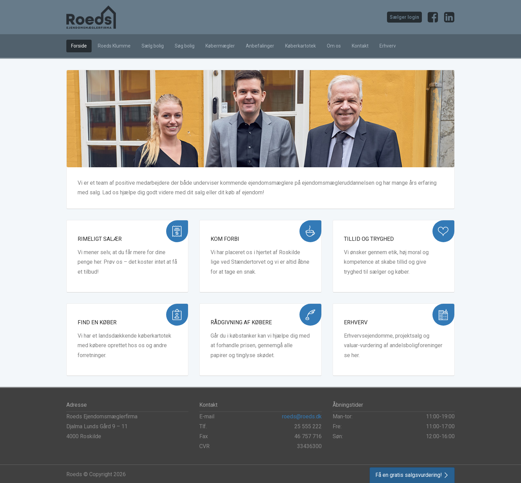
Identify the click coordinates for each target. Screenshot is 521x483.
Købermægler (220, 46)
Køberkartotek (300, 46)
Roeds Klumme (114, 46)
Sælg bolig (153, 46)
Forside (79, 46)
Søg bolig (185, 46)
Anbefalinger (260, 46)
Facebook (432, 17)
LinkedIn (449, 17)
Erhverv (387, 46)
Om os (334, 46)
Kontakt (360, 46)
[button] (412, 475)
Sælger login (404, 17)
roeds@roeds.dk (302, 416)
